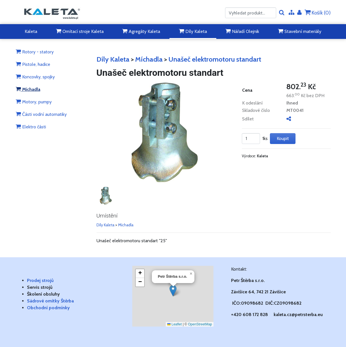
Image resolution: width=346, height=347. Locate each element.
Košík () (318, 12)
